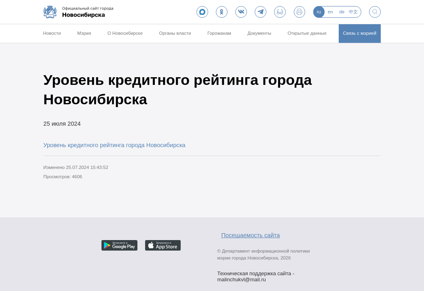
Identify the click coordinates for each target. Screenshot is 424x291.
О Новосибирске (125, 33)
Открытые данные (307, 33)
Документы (259, 33)
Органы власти (175, 33)
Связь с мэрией (360, 33)
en (330, 11)
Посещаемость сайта (250, 235)
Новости (52, 33)
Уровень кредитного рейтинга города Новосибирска (114, 145)
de (342, 11)
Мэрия (84, 33)
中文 (353, 11)
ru (319, 11)
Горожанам (219, 33)
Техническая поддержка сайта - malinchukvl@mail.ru (256, 274)
